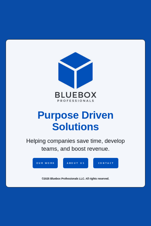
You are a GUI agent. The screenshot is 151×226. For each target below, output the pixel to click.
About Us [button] (76, 162)
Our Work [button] (45, 162)
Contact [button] (106, 162)
